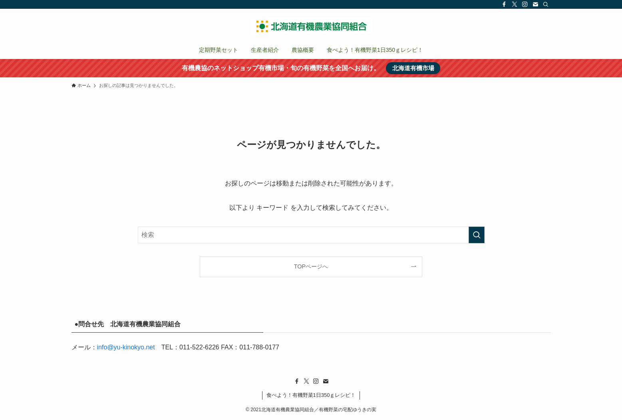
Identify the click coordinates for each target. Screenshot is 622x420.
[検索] (546, 4)
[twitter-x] (514, 4)
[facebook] (504, 4)
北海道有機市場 (413, 68)
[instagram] (525, 4)
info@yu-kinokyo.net (126, 347)
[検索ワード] (311, 235)
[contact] (535, 4)
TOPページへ (311, 266)
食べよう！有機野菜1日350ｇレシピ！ (311, 395)
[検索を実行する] (477, 235)
